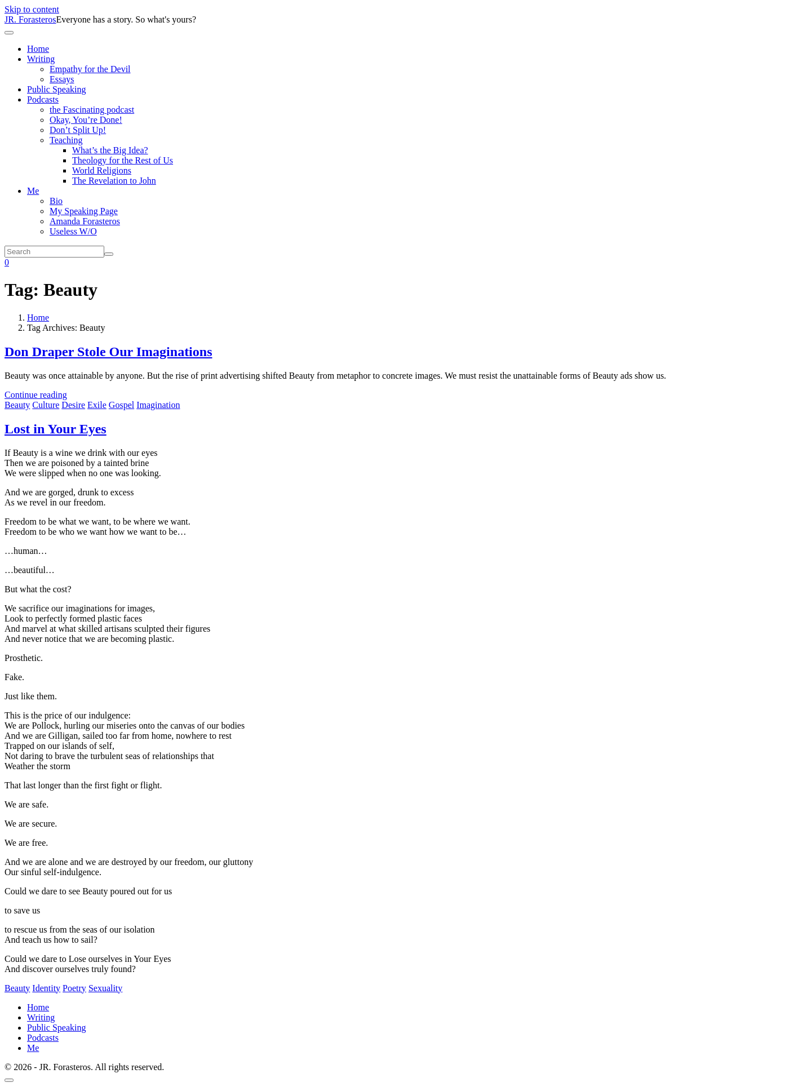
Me (33, 191)
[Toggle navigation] (9, 32)
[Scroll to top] (9, 1080)
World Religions (101, 170)
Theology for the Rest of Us (122, 160)
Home (38, 49)
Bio (56, 201)
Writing (41, 59)
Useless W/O (73, 231)
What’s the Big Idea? (110, 150)
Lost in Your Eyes (56, 429)
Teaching (66, 140)
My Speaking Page (84, 211)
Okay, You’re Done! (86, 120)
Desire (73, 405)
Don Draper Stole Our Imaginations (108, 351)
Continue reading (36, 395)
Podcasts (43, 99)
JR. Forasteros (30, 19)
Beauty (17, 405)
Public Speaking (56, 89)
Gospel (121, 405)
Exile (97, 405)
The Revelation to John (114, 180)
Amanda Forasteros (85, 221)
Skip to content (32, 9)
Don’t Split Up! (78, 130)
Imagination (158, 405)
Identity (46, 988)
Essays (62, 79)
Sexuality (105, 988)
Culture (45, 405)
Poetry (74, 988)
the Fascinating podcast (92, 109)
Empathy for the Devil (90, 69)
